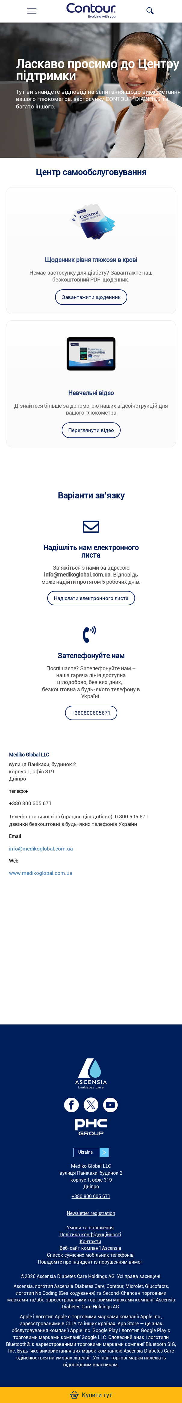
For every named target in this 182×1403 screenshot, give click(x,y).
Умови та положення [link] (90, 1228)
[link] (32, 10)
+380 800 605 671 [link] (91, 1196)
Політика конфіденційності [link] (90, 1234)
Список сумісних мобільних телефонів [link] (90, 1255)
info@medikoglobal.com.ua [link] (41, 849)
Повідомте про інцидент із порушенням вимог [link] (90, 1262)
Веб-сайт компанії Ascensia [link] (90, 1248)
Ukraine (93, 1152)
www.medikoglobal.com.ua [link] (40, 873)
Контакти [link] (90, 1241)
